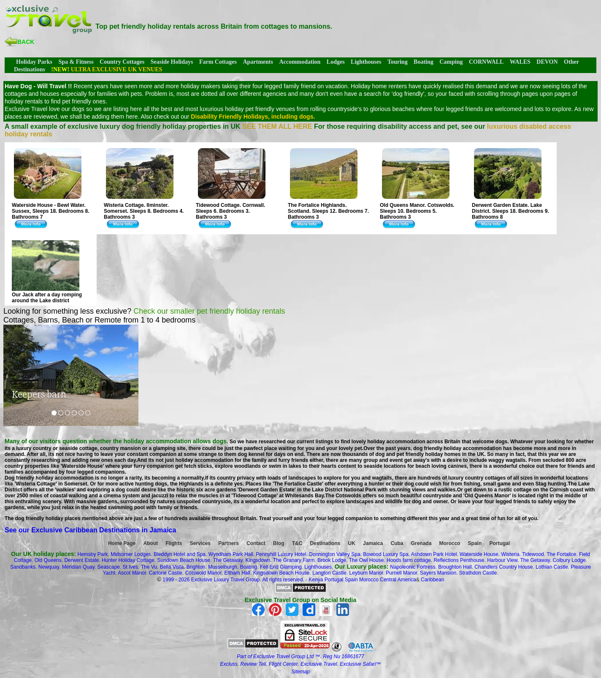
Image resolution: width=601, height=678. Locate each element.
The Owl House (366, 560)
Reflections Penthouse (458, 560)
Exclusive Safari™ (360, 664)
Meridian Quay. (79, 567)
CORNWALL (486, 62)
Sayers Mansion (438, 573)
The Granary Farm (294, 560)
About (150, 543)
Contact (255, 543)
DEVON (547, 62)
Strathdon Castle (478, 573)
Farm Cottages (218, 62)
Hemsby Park (92, 554)
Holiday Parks (34, 62)
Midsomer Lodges (131, 554)
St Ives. (131, 567)
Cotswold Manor (203, 573)
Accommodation (299, 62)
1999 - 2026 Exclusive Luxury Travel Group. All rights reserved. (233, 580)
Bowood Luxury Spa (385, 554)
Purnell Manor (401, 573)
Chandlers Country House (503, 567)
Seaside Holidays (172, 62)
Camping (451, 62)
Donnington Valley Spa (334, 554)
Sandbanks (22, 567)
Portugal (499, 543)
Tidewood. (533, 554)
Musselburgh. (223, 567)
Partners (228, 543)
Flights (173, 543)
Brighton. (197, 567)
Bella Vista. (172, 567)
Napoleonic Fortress (412, 567)
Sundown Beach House (183, 560)
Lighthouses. (318, 567)
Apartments (258, 62)
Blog (278, 543)
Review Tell (253, 664)
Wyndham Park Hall (230, 554)
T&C (297, 543)
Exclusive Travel (318, 664)
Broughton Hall (454, 567)
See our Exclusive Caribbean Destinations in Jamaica (90, 530)
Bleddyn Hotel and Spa (180, 554)
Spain (475, 543)
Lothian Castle (552, 567)
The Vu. (150, 567)
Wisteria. (511, 554)
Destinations (325, 543)
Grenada (421, 543)
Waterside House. (480, 554)
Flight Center (283, 664)
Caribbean (432, 580)
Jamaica (373, 543)
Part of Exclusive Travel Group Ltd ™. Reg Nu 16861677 (300, 656)
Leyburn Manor (366, 573)
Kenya (316, 580)
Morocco (449, 543)
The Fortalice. (562, 554)
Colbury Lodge (569, 560)
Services (200, 543)
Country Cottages (122, 62)
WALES (520, 62)
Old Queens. (49, 560)
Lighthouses (366, 62)
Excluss (228, 664)
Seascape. (109, 567)
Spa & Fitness (75, 62)
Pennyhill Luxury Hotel (281, 554)
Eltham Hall (237, 573)
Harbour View (502, 560)
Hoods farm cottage (409, 560)
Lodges (336, 62)
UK (351, 543)
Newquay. (49, 567)
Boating (423, 62)
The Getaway (535, 560)
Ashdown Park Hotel (434, 554)
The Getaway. (228, 560)
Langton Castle (329, 573)
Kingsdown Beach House (281, 573)
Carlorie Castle (165, 573)
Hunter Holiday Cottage (128, 560)
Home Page (121, 543)
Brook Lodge (331, 560)
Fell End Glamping (281, 567)
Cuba (397, 543)
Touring (397, 62)
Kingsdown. (259, 560)
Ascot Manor (132, 573)
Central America (398, 580)
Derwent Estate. (82, 560)
